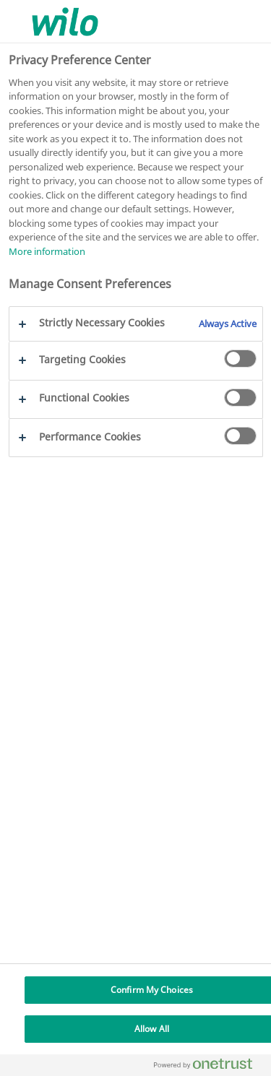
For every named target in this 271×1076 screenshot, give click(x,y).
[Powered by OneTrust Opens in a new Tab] (209, 1067)
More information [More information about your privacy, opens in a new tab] (47, 251)
